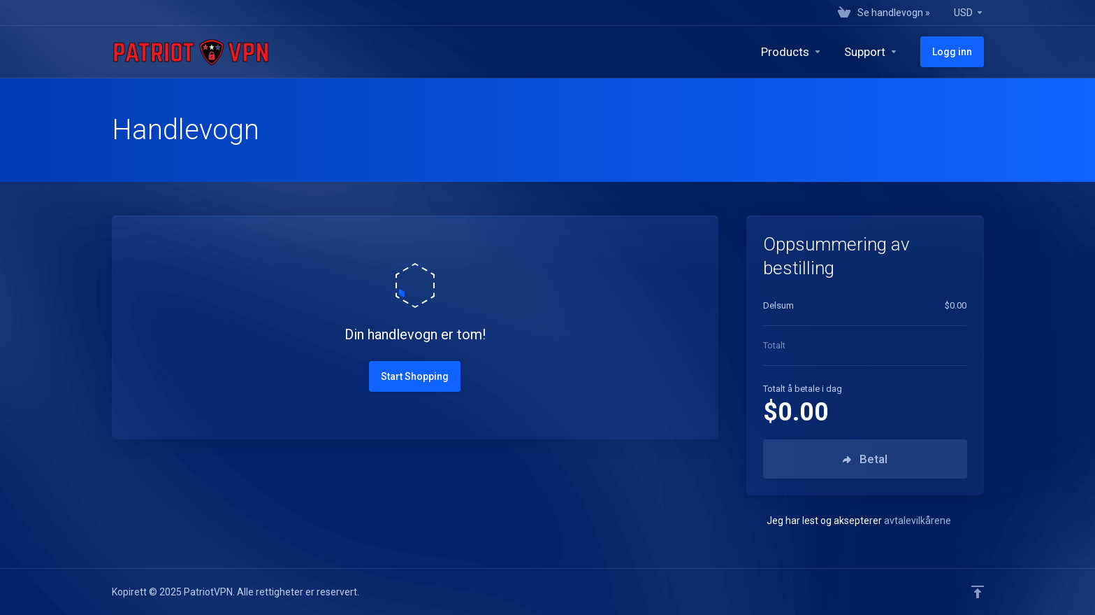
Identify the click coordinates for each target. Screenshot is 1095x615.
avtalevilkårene (917, 520)
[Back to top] (977, 592)
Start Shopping (415, 376)
